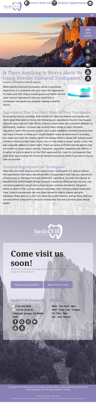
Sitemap (66, 391)
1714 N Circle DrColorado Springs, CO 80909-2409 (28, 322)
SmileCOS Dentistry (36, 389)
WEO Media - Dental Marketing (63, 389)
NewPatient (88, 32)
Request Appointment (18, 284)
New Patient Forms (49, 284)
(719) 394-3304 (23, 315)
